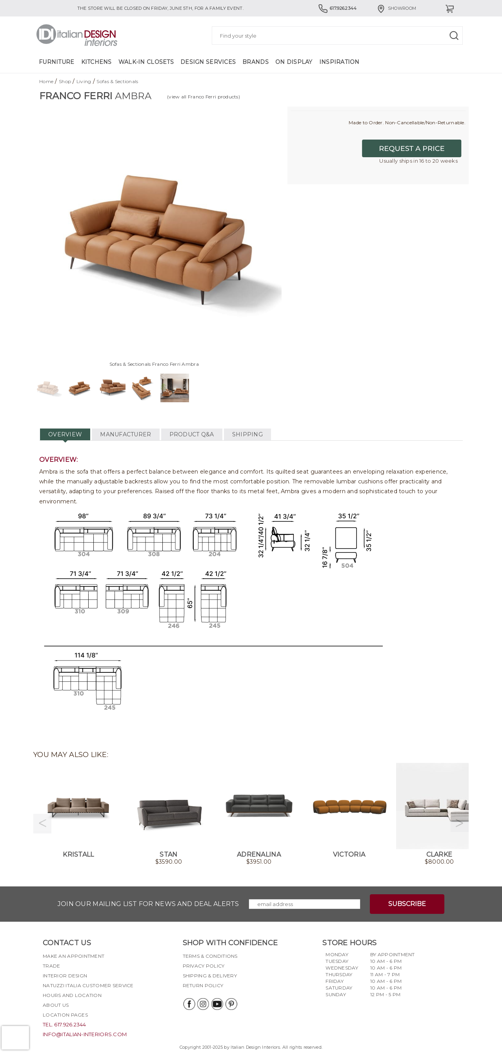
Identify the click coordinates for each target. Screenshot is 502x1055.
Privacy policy (204, 966)
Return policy (203, 985)
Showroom (396, 8)
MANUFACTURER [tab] (125, 434)
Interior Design (65, 976)
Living (83, 81)
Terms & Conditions (210, 956)
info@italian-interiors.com (85, 1034)
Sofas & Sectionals (117, 81)
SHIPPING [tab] (247, 434)
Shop (65, 81)
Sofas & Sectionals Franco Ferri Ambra (154, 364)
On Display (294, 61)
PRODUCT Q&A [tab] (191, 434)
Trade (51, 966)
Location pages (65, 1015)
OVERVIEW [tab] (65, 434)
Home (46, 81)
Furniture (57, 61)
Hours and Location (72, 995)
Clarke (439, 854)
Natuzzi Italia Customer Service (88, 985)
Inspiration (339, 61)
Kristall (78, 854)
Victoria (349, 854)
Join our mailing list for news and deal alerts (148, 904)
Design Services (208, 61)
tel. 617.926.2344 (64, 1024)
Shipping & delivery (210, 976)
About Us (56, 1005)
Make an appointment (73, 956)
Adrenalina (259, 854)
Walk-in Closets (146, 61)
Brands (255, 61)
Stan (168, 854)
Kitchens (96, 61)
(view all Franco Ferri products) (203, 97)
